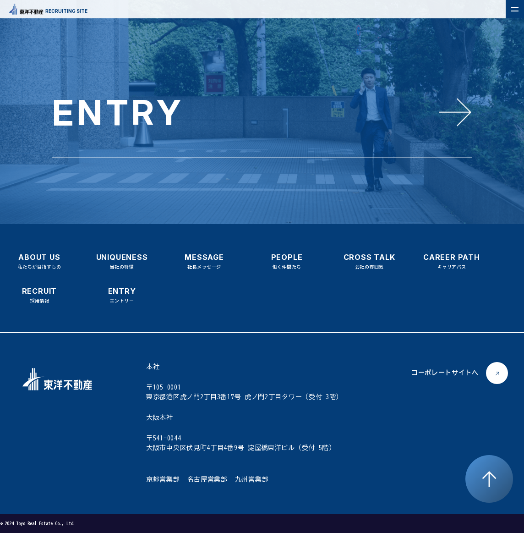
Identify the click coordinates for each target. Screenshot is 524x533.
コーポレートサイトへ (445, 372)
